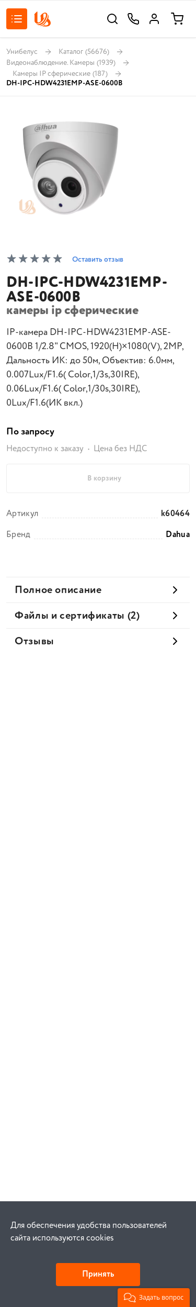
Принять (98, 1274)
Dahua (178, 535)
